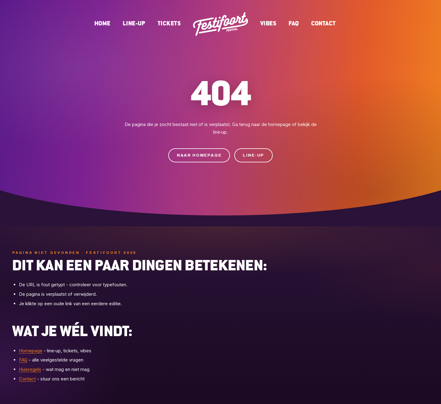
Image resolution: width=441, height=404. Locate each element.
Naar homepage (199, 155)
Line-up (134, 23)
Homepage (30, 351)
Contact (323, 23)
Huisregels (30, 369)
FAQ (294, 23)
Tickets (169, 23)
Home (102, 23)
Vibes (268, 23)
